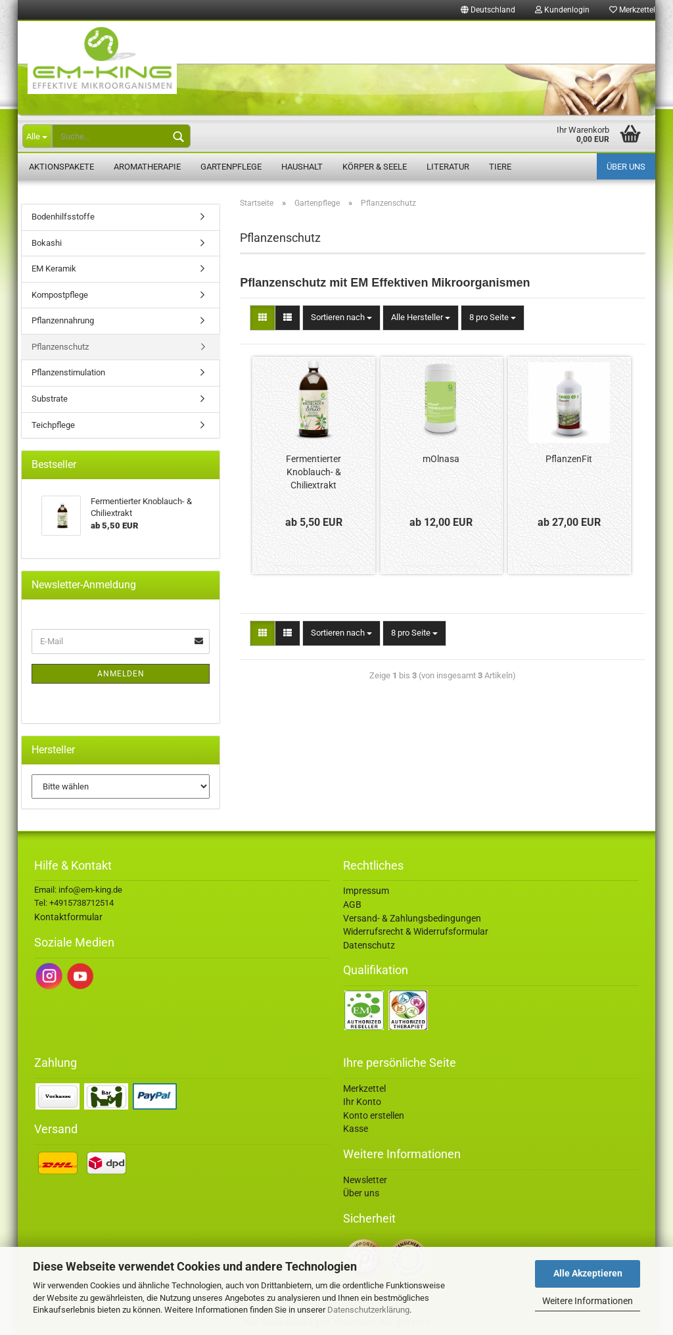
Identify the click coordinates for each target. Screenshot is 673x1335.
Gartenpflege (231, 167)
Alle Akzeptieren (587, 1273)
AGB (352, 904)
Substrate (50, 399)
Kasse (355, 1128)
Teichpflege (53, 425)
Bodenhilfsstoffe (63, 217)
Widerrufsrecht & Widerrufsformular (415, 931)
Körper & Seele (374, 167)
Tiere (500, 167)
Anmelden (121, 673)
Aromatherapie (147, 167)
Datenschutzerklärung (368, 1310)
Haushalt (302, 167)
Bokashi (47, 243)
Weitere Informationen (587, 1301)
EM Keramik (54, 268)
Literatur (448, 167)
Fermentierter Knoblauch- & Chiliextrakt (313, 472)
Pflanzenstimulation (68, 372)
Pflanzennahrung (63, 320)
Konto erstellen (373, 1115)
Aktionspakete (61, 167)
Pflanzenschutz (60, 347)
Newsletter (365, 1180)
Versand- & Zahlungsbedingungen (412, 918)
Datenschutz (369, 945)
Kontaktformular (68, 917)
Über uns (626, 167)
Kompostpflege (60, 295)
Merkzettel (632, 9)
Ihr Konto (362, 1101)
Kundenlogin (562, 9)
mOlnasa (441, 459)
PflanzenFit (568, 459)
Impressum (366, 890)
